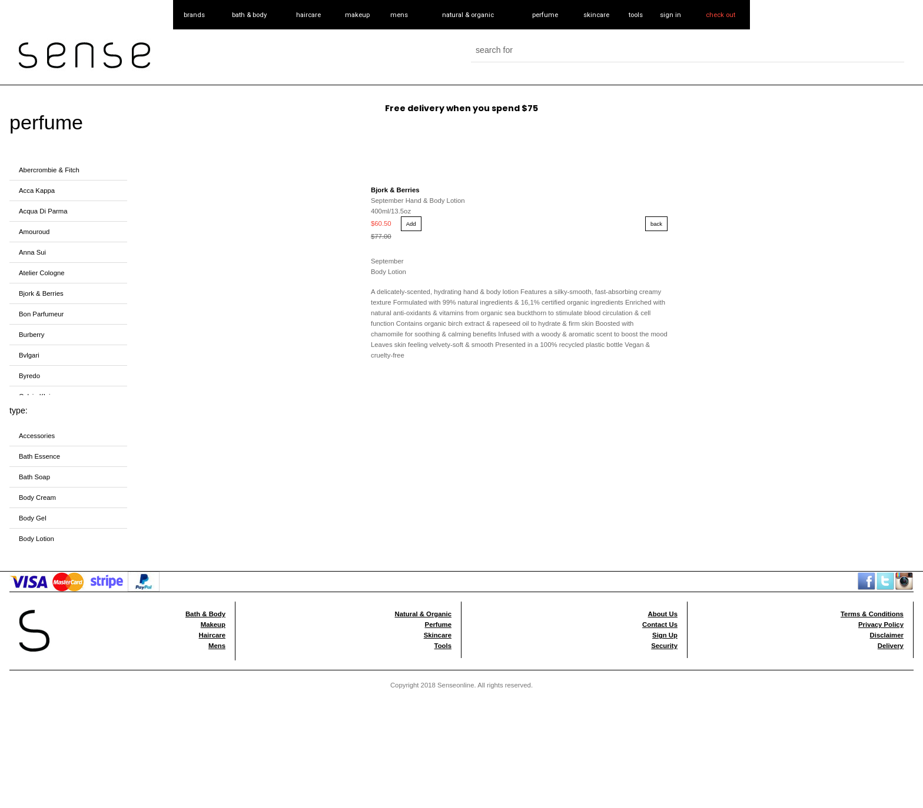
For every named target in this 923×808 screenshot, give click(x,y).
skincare (596, 15)
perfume (545, 15)
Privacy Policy (881, 624)
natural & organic (468, 15)
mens (399, 15)
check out (720, 15)
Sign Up (665, 635)
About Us (663, 613)
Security (664, 645)
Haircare (212, 635)
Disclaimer (887, 635)
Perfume (438, 624)
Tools (442, 645)
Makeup (213, 624)
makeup (357, 15)
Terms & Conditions (872, 613)
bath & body (249, 15)
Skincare (437, 635)
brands (194, 15)
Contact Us (660, 624)
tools (636, 15)
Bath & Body (205, 613)
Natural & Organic (423, 613)
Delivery (891, 645)
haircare (308, 15)
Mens (216, 645)
